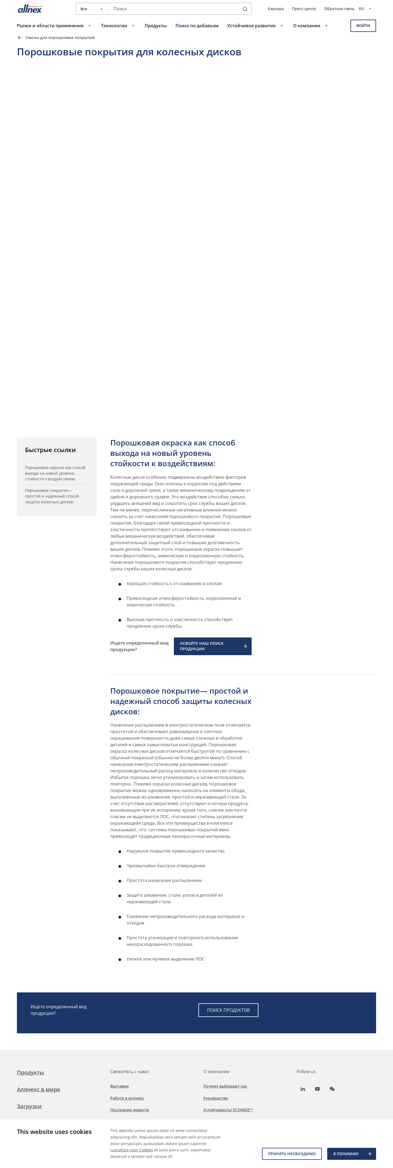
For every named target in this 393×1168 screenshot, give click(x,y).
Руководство (215, 1098)
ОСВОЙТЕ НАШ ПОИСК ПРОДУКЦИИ (214, 646)
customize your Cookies (131, 1149)
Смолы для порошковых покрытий (60, 37)
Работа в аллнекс (127, 1098)
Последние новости (129, 1109)
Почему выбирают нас (225, 1086)
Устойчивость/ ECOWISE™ (228, 1109)
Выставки (119, 1086)
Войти (363, 25)
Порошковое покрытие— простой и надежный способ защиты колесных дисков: (52, 496)
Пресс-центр (304, 8)
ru (367, 9)
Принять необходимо (292, 1153)
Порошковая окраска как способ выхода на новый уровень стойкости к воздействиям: (55, 473)
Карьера (276, 8)
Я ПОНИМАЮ (352, 1154)
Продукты (30, 1072)
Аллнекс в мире (38, 1089)
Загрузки (29, 1106)
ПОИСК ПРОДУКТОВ (228, 1010)
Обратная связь (339, 8)
